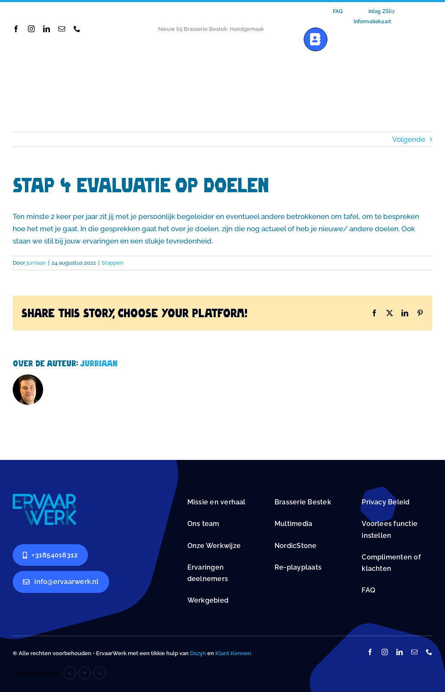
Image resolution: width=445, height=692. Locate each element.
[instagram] (31, 28)
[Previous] (270, 29)
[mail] (61, 28)
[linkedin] (46, 28)
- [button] (69, 673)
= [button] (100, 673)
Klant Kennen (233, 653)
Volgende (408, 139)
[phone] (77, 28)
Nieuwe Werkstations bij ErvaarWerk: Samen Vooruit (226, 29)
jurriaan (36, 263)
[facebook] (16, 28)
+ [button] (84, 673)
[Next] (280, 29)
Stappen (113, 263)
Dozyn (198, 653)
